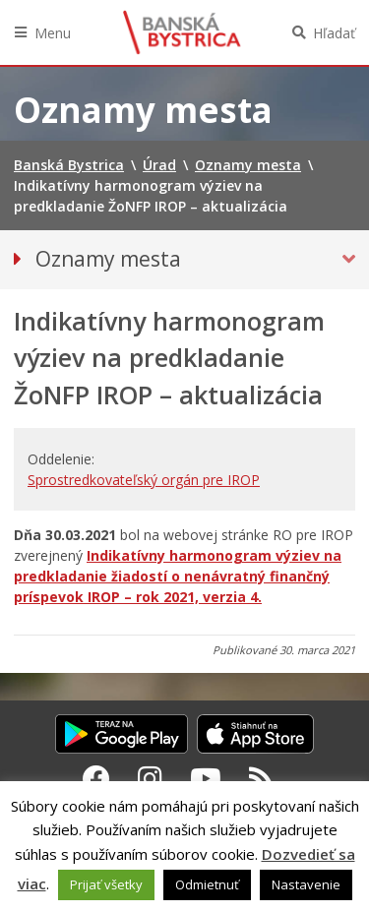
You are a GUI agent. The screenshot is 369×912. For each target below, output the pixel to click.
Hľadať (334, 33)
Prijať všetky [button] (106, 884)
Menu (52, 33)
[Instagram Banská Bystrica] (150, 778)
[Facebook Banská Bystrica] (96, 778)
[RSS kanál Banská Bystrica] (261, 778)
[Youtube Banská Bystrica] (205, 778)
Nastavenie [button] (306, 884)
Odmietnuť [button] (207, 884)
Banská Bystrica (182, 32)
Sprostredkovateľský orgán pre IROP (144, 479)
